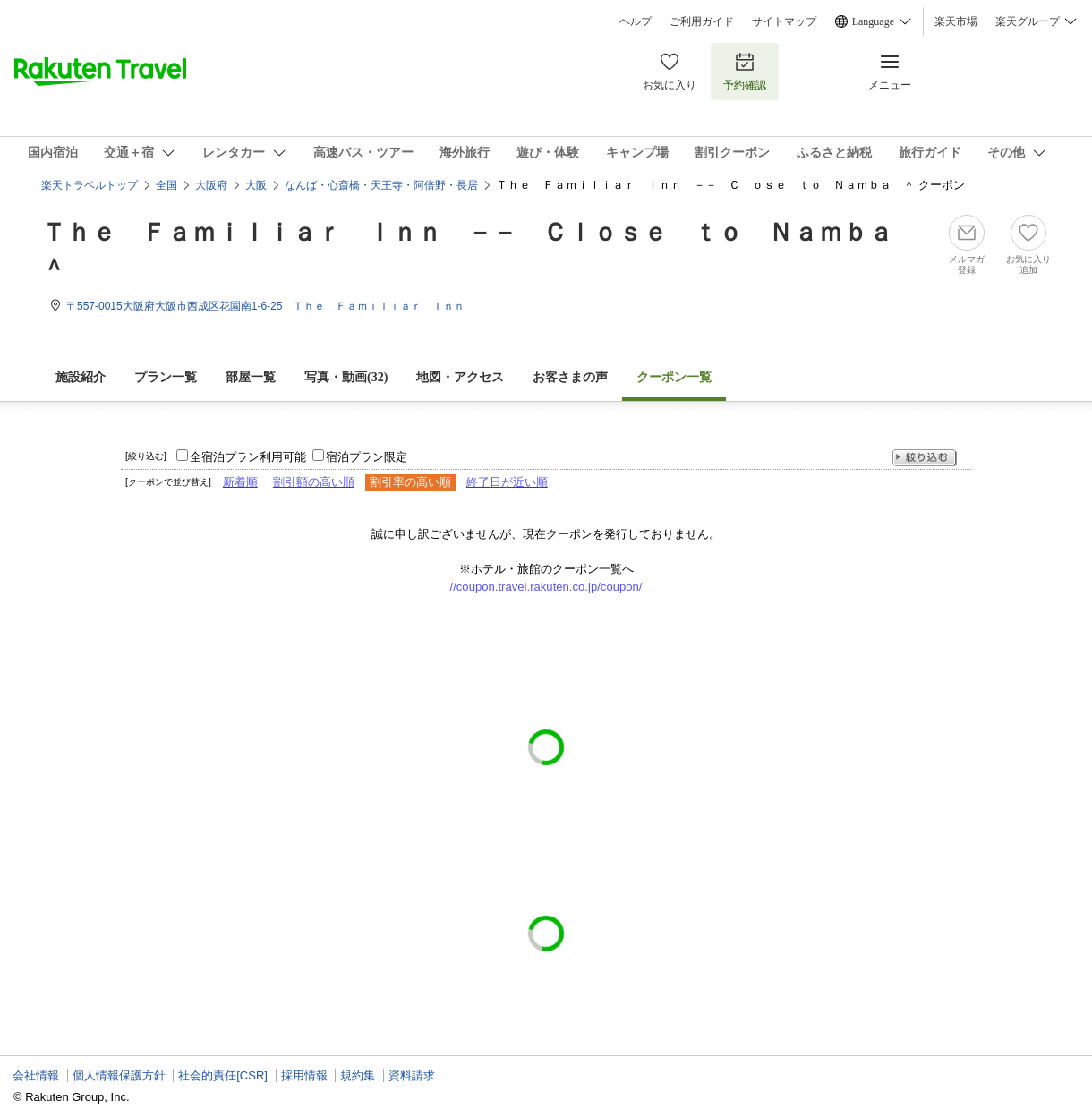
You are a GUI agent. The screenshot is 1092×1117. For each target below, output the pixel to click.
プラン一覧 (165, 377)
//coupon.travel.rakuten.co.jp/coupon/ (546, 586)
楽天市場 (955, 21)
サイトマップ (784, 21)
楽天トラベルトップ (89, 185)
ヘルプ (635, 21)
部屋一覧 (251, 377)
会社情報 (36, 1075)
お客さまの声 (570, 377)
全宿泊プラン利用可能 (248, 457)
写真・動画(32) (346, 377)
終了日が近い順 (507, 482)
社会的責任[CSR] (223, 1075)
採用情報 (304, 1075)
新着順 (240, 482)
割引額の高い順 (313, 482)
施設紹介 (80, 377)
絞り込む (924, 457)
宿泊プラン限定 (366, 457)
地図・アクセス (460, 377)
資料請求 (411, 1075)
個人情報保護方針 (119, 1075)
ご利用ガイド (702, 21)
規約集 (357, 1075)
